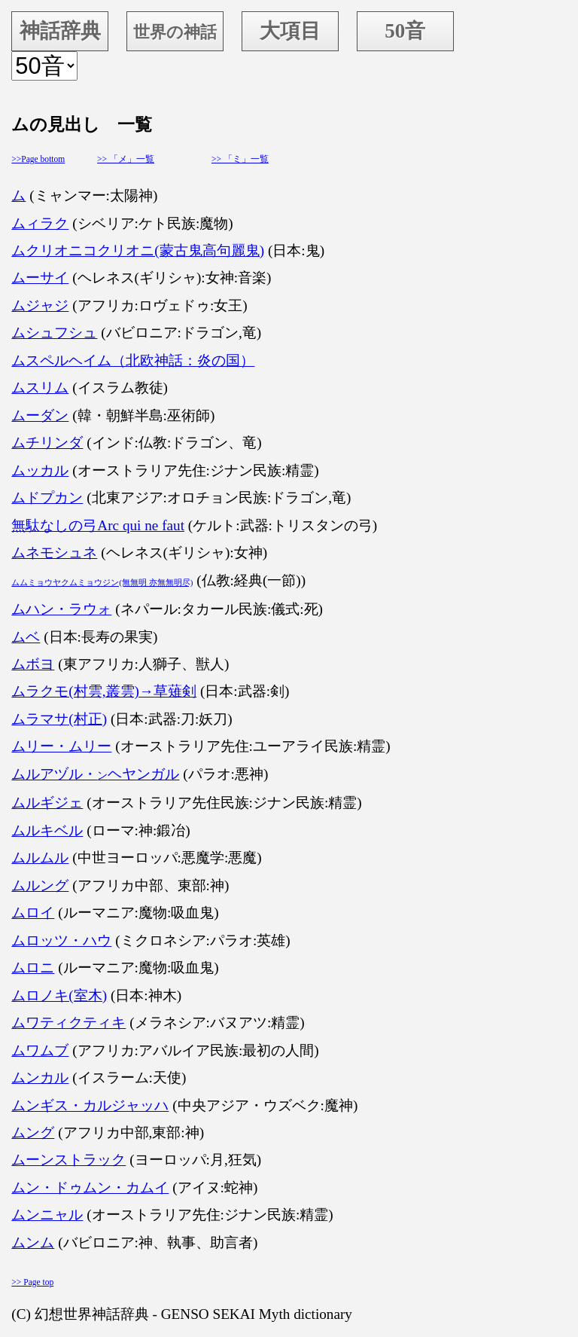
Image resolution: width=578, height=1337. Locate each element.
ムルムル (39, 857)
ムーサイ (39, 277)
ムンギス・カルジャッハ (90, 1105)
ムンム (32, 1242)
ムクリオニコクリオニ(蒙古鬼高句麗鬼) (137, 250)
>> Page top (32, 1282)
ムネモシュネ (54, 552)
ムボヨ (32, 664)
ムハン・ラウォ (61, 609)
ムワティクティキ (68, 1022)
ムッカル (39, 470)
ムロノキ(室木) (59, 995)
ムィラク (39, 223)
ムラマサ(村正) (59, 719)
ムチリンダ (47, 442)
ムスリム (39, 387)
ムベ (25, 637)
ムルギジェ (47, 802)
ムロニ (32, 967)
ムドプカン (47, 497)
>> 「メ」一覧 (125, 158)
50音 (405, 31)
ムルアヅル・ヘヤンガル (95, 774)
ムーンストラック (68, 1160)
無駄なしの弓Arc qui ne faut (97, 525)
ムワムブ (39, 1050)
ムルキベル (47, 830)
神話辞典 (60, 31)
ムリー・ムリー (61, 746)
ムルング (39, 885)
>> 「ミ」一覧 (240, 158)
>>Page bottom (38, 158)
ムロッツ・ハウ (61, 940)
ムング (32, 1132)
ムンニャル (47, 1215)
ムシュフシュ (54, 332)
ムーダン (39, 415)
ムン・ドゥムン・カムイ (90, 1187)
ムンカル (39, 1077)
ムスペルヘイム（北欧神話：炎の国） (132, 360)
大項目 (290, 31)
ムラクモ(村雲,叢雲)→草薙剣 (103, 691)
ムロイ (32, 912)
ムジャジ (39, 305)
